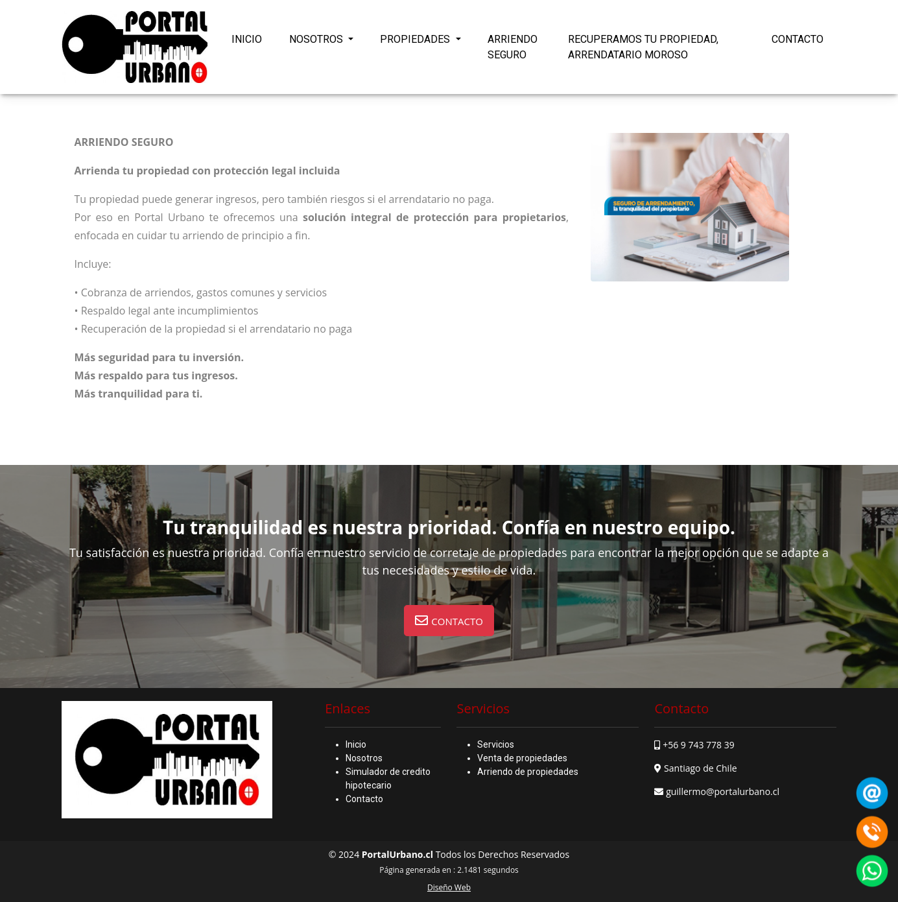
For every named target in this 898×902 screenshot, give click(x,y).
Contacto (364, 799)
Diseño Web (449, 887)
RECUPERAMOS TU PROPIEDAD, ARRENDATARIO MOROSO (643, 47)
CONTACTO (797, 39)
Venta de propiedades (522, 758)
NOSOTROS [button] (317, 39)
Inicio (356, 744)
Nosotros (364, 758)
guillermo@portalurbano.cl (722, 791)
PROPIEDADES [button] (416, 39)
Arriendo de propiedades (527, 771)
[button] (449, 620)
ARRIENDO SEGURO (513, 47)
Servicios (495, 744)
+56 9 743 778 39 (699, 745)
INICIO (246, 39)
